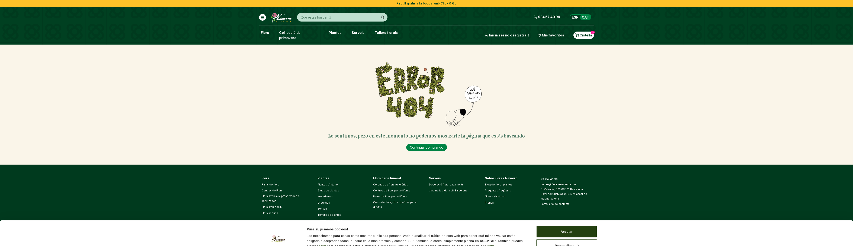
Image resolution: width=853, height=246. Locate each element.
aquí (322, 221)
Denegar (566, 234)
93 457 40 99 (549, 179)
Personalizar (567, 221)
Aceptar (567, 206)
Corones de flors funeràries (390, 184)
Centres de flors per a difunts (391, 190)
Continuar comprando (426, 147)
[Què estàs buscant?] (382, 17)
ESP (575, 17)
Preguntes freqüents (498, 190)
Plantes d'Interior (328, 184)
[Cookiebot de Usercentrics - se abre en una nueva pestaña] (278, 237)
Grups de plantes (328, 190)
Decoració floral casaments (446, 184)
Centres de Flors (272, 190)
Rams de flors (270, 184)
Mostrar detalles (319, 233)
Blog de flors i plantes (498, 184)
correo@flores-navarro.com (558, 184)
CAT (585, 17)
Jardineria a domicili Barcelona (448, 190)
